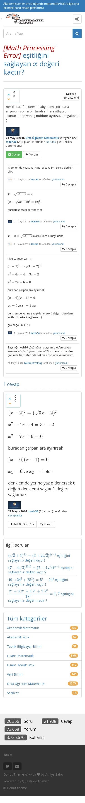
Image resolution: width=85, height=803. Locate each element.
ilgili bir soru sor (23, 524)
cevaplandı (15, 515)
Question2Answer (35, 781)
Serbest (13, 693)
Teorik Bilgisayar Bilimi (24, 646)
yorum (33, 154)
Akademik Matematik (23, 628)
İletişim (7, 754)
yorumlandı (58, 179)
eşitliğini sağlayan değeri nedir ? (41, 596)
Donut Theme (13, 774)
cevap (16, 154)
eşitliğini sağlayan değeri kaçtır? (40, 569)
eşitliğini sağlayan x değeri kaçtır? (39, 557)
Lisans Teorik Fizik (20, 665)
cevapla (71, 184)
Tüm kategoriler (27, 618)
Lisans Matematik (20, 656)
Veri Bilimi (14, 674)
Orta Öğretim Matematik (42, 138)
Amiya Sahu (54, 774)
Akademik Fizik (18, 637)
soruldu (51, 142)
